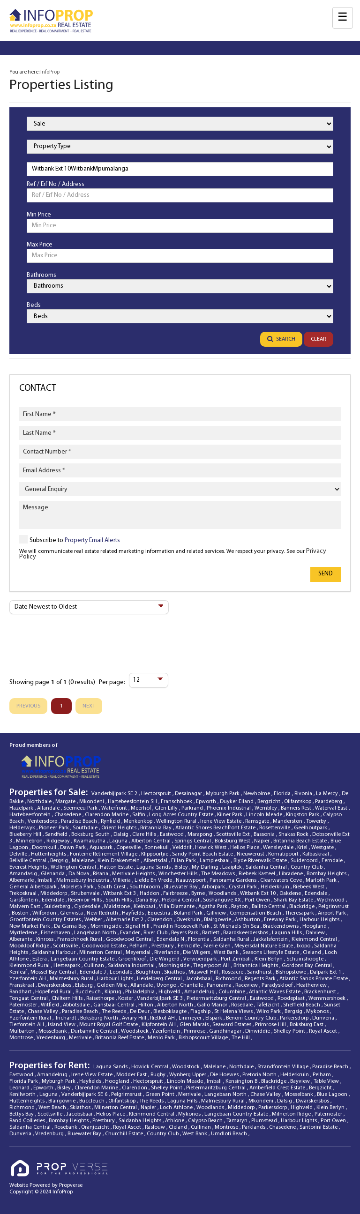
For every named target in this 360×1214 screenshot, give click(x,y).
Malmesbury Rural (72, 979)
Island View (62, 1025)
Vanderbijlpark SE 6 (85, 1094)
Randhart (21, 992)
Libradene (291, 874)
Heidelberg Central (160, 979)
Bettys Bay (22, 1114)
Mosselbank (53, 1031)
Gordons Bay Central (307, 965)
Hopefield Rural (54, 992)
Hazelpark (22, 808)
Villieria (122, 880)
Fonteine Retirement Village (104, 854)
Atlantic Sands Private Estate (314, 979)
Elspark (214, 1018)
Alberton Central (151, 841)
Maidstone (117, 906)
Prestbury (163, 946)
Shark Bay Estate (294, 900)
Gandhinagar (226, 1031)
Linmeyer (191, 1018)
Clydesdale (88, 906)
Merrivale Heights (134, 874)
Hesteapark (67, 965)
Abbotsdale (77, 1005)
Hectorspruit (156, 794)
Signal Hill (138, 926)
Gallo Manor (213, 1005)
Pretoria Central (181, 900)
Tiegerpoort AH (212, 965)
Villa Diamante (177, 906)
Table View (327, 1081)
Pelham (139, 946)
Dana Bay (147, 900)
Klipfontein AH (159, 1025)
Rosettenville (275, 828)
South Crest (112, 887)
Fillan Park (184, 861)
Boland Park (189, 913)
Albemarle (22, 880)
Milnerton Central (101, 952)
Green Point (160, 1094)
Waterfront (114, 808)
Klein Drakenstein (119, 861)
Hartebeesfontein (30, 815)
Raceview (247, 985)
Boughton (149, 972)
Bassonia (265, 834)
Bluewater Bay (181, 887)
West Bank (227, 952)
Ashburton (248, 920)
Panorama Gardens (234, 880)
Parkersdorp (295, 1018)
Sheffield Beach (302, 1005)
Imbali (46, 880)
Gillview (216, 913)
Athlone (175, 1121)
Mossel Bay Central (53, 972)
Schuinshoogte (305, 959)
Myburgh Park (223, 794)
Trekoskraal (23, 893)
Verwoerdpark (200, 959)
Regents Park (261, 979)
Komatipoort (284, 854)
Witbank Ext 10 (258, 893)
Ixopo (304, 946)
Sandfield (57, 834)
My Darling (206, 867)
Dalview (316, 933)
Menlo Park (162, 1038)
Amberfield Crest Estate (278, 1088)
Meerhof (141, 808)
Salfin (139, 815)
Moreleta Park (77, 887)
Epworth (207, 801)
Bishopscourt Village (204, 1038)
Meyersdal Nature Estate (264, 946)
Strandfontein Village (283, 1067)
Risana (101, 874)
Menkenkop (139, 821)
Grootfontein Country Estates (45, 920)
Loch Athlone (177, 1107)
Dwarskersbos (55, 985)
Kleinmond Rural (30, 965)
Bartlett (211, 933)
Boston (21, 913)
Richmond (229, 979)
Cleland (312, 952)
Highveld (170, 992)
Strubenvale (86, 893)
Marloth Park (322, 880)
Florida (283, 794)
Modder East (132, 1075)
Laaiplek (232, 867)
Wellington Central (74, 867)
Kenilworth (23, 1094)
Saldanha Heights (141, 1121)
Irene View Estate (221, 821)
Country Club (307, 867)
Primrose (195, 1031)
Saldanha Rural (232, 939)
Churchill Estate (124, 1134)
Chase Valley (44, 1011)
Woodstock (135, 1031)
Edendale (317, 893)
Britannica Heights (256, 965)
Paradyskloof (278, 985)
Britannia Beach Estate (300, 841)
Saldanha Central (267, 867)
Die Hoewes (225, 1075)
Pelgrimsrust (333, 906)
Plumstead (264, 1121)
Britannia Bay (156, 828)
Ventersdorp (43, 821)
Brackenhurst (321, 992)
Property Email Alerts (92, 540)
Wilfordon (45, 913)
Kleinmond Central (315, 939)
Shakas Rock (294, 834)
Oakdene (290, 893)
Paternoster (23, 1005)
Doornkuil (45, 847)
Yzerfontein (166, 1031)
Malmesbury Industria (83, 880)
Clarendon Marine (107, 815)
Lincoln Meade (265, 815)
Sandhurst (260, 972)
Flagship (201, 1011)
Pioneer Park (54, 828)
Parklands (254, 1127)
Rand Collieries (27, 1121)
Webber (94, 920)
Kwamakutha (90, 841)
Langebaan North (96, 933)
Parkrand (192, 808)
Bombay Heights (327, 874)
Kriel (303, 847)
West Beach (53, 1107)
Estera (40, 959)
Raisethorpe (101, 998)
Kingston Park (303, 815)
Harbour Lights (116, 979)
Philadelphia (140, 992)
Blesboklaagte (170, 1011)
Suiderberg (58, 906)
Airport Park (332, 913)
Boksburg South (91, 834)
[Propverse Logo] (60, 1159)
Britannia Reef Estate (120, 1038)
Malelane (83, 861)
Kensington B (242, 1081)
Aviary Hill (135, 1018)
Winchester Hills (178, 874)
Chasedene (68, 815)
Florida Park (24, 1081)
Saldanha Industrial (132, 965)
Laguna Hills (287, 933)
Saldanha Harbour (54, 952)
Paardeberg (329, 801)
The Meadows (218, 874)
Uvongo (167, 985)
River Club (156, 933)
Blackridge (302, 906)
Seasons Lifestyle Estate (271, 952)
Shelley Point (290, 1031)
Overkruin (189, 920)
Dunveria (324, 1018)
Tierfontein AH (27, 1025)
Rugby (158, 1075)
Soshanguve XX (222, 900)
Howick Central (150, 1067)
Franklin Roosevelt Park (182, 926)
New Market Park (30, 926)
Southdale (86, 828)
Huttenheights (49, 854)
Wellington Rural (177, 821)
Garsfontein (24, 900)
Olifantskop (298, 801)
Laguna (119, 841)
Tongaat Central (29, 998)
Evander (130, 933)
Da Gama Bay (71, 926)
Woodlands (223, 893)
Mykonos (318, 1011)
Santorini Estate (319, 1127)
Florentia (199, 939)
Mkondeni (92, 801)
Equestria (160, 913)
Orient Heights (119, 828)
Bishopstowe (292, 972)
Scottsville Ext (233, 834)
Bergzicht (269, 801)
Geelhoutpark (311, 828)
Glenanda (53, 874)
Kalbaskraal (316, 854)
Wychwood (331, 900)
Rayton (240, 906)
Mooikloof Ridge (30, 946)
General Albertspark (33, 887)
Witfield (50, 1005)
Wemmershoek (327, 998)
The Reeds (115, 1011)
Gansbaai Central (114, 1005)
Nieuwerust (251, 854)
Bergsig (59, 861)
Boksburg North (100, 1018)
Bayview (300, 1081)
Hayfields (133, 913)
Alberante (21, 939)
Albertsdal (156, 861)
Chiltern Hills (68, 998)
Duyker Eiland (237, 801)
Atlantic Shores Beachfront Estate (216, 828)
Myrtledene (23, 933)
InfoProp (50, 72)
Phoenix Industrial (229, 808)
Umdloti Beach (229, 1134)
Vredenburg (52, 1038)
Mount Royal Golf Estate (109, 1025)
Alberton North (176, 1005)
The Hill (241, 1038)
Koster (126, 998)
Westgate (323, 847)
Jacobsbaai (199, 979)
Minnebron (30, 841)
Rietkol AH (163, 1018)
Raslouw (155, 1127)
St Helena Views (234, 1011)
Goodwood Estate (104, 946)
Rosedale (242, 1005)
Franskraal (22, 985)
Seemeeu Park (81, 808)
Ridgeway (58, 841)
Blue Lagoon (333, 1094)
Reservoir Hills (85, 900)
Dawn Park (73, 847)
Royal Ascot (323, 1031)
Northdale (40, 801)
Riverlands (167, 952)
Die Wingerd (165, 959)
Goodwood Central (130, 939)
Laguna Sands (154, 867)
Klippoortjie (155, 854)
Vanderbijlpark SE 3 (160, 998)
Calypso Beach (206, 1121)
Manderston (288, 821)
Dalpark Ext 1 (326, 972)
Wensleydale (279, 847)
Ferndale (333, 861)
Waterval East (332, 808)
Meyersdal (139, 952)
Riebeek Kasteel (258, 874)
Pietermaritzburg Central (217, 998)
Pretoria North (260, 1075)
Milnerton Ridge (292, 1114)
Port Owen (258, 900)
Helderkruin (276, 887)
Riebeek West (309, 887)
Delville (19, 854)
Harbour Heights (320, 920)
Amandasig (23, 874)
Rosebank (66, 1127)
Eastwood (172, 834)
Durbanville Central (95, 1031)
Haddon (150, 893)
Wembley (266, 808)
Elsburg (84, 985)
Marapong (201, 834)
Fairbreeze (176, 893)
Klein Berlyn (269, 959)
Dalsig (121, 834)
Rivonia (304, 794)
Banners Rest (297, 808)
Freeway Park (280, 920)
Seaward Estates (232, 1025)
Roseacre (233, 972)
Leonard (20, 1088)
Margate (66, 801)
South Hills (119, 900)
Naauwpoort (191, 880)
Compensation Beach (256, 913)
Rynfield (111, 821)
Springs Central (193, 841)
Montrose (21, 1038)
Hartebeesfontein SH (133, 801)
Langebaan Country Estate (83, 959)
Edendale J (93, 972)
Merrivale (81, 1038)
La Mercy (327, 794)
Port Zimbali (236, 959)
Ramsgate (257, 821)
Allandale (49, 808)
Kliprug (114, 992)
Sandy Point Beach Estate (203, 854)
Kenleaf (18, 972)
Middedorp (54, 893)
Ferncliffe (189, 946)
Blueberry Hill (26, 834)
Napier (262, 841)
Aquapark (102, 847)
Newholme (257, 794)
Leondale (122, 972)
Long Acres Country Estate (182, 815)
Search (281, 339)
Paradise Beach (79, 821)
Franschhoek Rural (80, 939)
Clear (318, 339)
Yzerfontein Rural (30, 1018)
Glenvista (72, 913)
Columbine (232, 992)
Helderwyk (23, 828)
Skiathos (175, 972)
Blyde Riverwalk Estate (260, 861)
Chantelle (192, 985)
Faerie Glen (217, 946)
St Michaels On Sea (237, 926)
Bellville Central (28, 861)
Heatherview (312, 985)
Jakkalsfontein (271, 939)
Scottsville (66, 946)
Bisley (181, 867)
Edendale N (171, 939)
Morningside (106, 926)
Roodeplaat (292, 998)
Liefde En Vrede (154, 880)
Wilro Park (269, 1011)
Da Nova (79, 874)
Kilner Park (230, 815)
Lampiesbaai (215, 861)
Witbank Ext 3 (120, 893)
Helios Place (245, 847)
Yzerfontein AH (28, 979)
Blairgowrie (218, 920)
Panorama (220, 985)
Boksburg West (233, 841)
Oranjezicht (96, 1127)
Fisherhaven (56, 933)
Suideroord (305, 861)
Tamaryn (237, 1121)
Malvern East (25, 906)
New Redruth (103, 913)
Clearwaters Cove (281, 880)
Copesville (129, 847)
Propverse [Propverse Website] (70, 1185)
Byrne (198, 893)
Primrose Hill (271, 1025)
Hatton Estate (117, 867)
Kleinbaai (145, 906)
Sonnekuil (157, 847)
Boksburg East (307, 1025)
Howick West (211, 847)
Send (325, 574)
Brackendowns (281, 926)
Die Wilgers (197, 952)
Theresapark (300, 913)
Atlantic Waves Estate (275, 992)
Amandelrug (200, 992)
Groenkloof (132, 959)
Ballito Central (269, 906)
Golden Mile (112, 985)
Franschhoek (177, 801)
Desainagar (189, 794)
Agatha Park (213, 906)
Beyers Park (185, 933)
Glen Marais (195, 1025)
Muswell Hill (203, 972)
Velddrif (182, 847)
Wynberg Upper (188, 1075)
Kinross (45, 939)
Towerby (317, 821)
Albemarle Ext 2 (125, 920)
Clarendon (160, 920)
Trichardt (66, 1018)
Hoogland (315, 926)
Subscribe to (75, 540)
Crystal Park (243, 887)
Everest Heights (28, 867)
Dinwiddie (258, 1031)
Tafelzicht (268, 1005)
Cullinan (94, 965)
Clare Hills (145, 834)
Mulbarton (22, 1031)
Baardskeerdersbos (246, 933)
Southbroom (145, 887)
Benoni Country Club (252, 1018)
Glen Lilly (167, 808)
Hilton (146, 1005)
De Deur (140, 1011)
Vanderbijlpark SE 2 (115, 794)
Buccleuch (88, 992)
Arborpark (214, 887)
